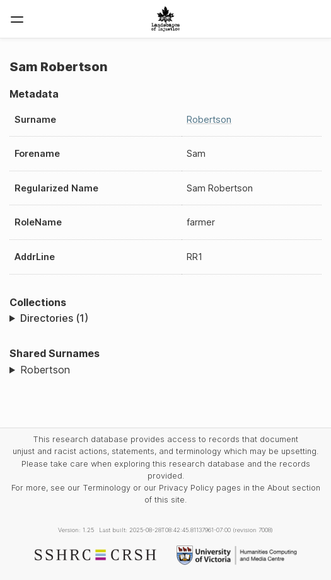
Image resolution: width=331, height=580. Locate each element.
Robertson (209, 119)
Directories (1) (54, 318)
